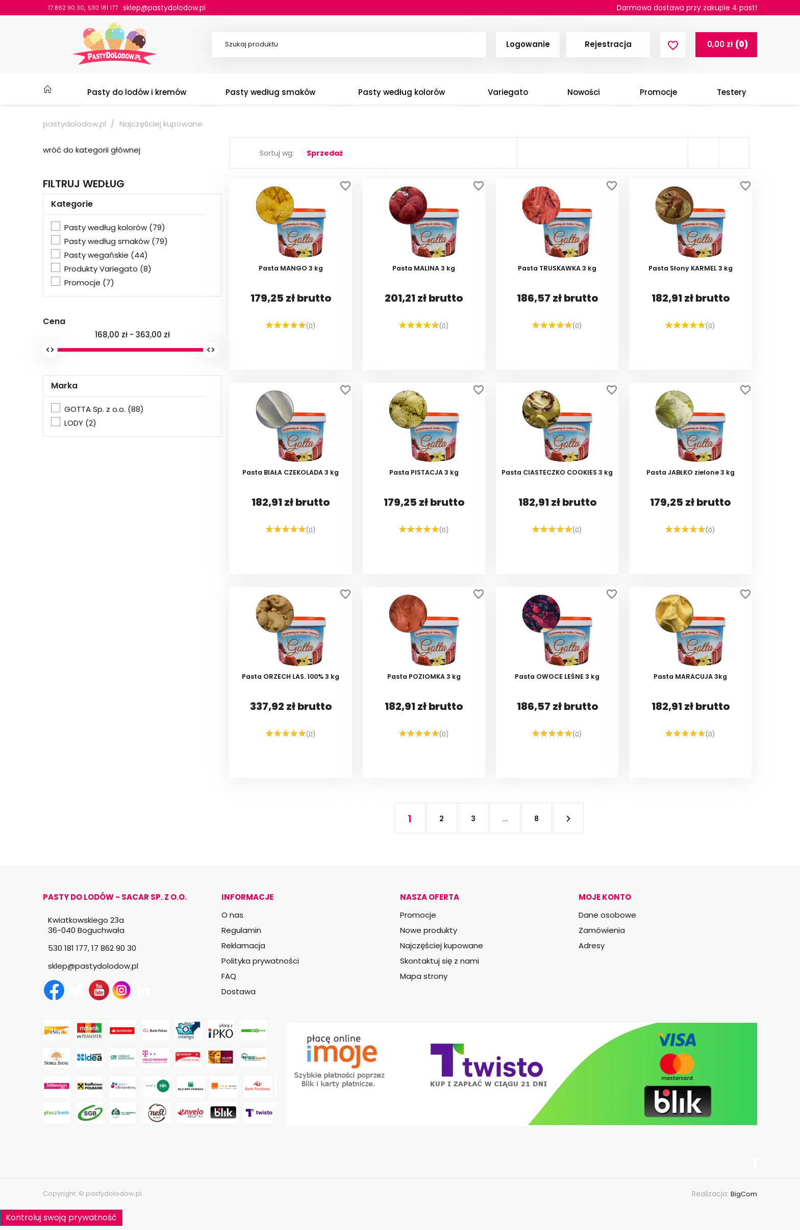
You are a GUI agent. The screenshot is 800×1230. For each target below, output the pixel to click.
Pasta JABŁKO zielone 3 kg (690, 502)
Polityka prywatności (260, 960)
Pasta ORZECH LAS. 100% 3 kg (291, 706)
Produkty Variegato (108, 269)
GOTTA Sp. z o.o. (104, 409)
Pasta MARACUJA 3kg (690, 706)
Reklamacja (243, 945)
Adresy (592, 945)
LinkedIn (144, 990)
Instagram (121, 990)
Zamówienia (602, 930)
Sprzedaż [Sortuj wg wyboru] (325, 153)
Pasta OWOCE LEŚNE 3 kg (557, 706)
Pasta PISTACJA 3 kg (424, 502)
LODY (80, 423)
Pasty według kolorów (114, 228)
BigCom (743, 1194)
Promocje (89, 283)
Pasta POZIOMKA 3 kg (424, 706)
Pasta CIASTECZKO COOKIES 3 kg (557, 506)
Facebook (54, 990)
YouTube (99, 990)
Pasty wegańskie (106, 255)
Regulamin (241, 930)
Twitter (76, 990)
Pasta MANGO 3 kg (291, 297)
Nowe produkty (428, 930)
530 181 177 (113, 8)
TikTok (166, 990)
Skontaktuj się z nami (439, 960)
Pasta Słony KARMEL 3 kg (690, 297)
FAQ (228, 976)
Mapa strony (423, 976)
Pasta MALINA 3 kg (424, 297)
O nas (232, 914)
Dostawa (238, 991)
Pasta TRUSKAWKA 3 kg (557, 297)
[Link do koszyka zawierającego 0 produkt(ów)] (726, 44)
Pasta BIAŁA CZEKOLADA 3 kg (291, 502)
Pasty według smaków (116, 241)
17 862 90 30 (70, 8)
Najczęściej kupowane (441, 945)
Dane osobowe (607, 914)
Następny (565, 818)
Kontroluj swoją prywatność (61, 1215)
